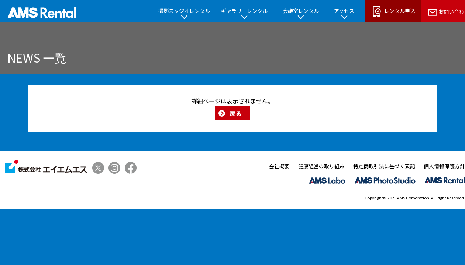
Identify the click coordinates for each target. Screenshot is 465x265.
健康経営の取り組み (321, 166)
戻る (235, 113)
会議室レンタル (301, 10)
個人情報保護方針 (444, 166)
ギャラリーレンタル (244, 10)
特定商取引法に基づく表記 (384, 166)
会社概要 (279, 166)
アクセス (344, 10)
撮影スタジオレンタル (184, 10)
